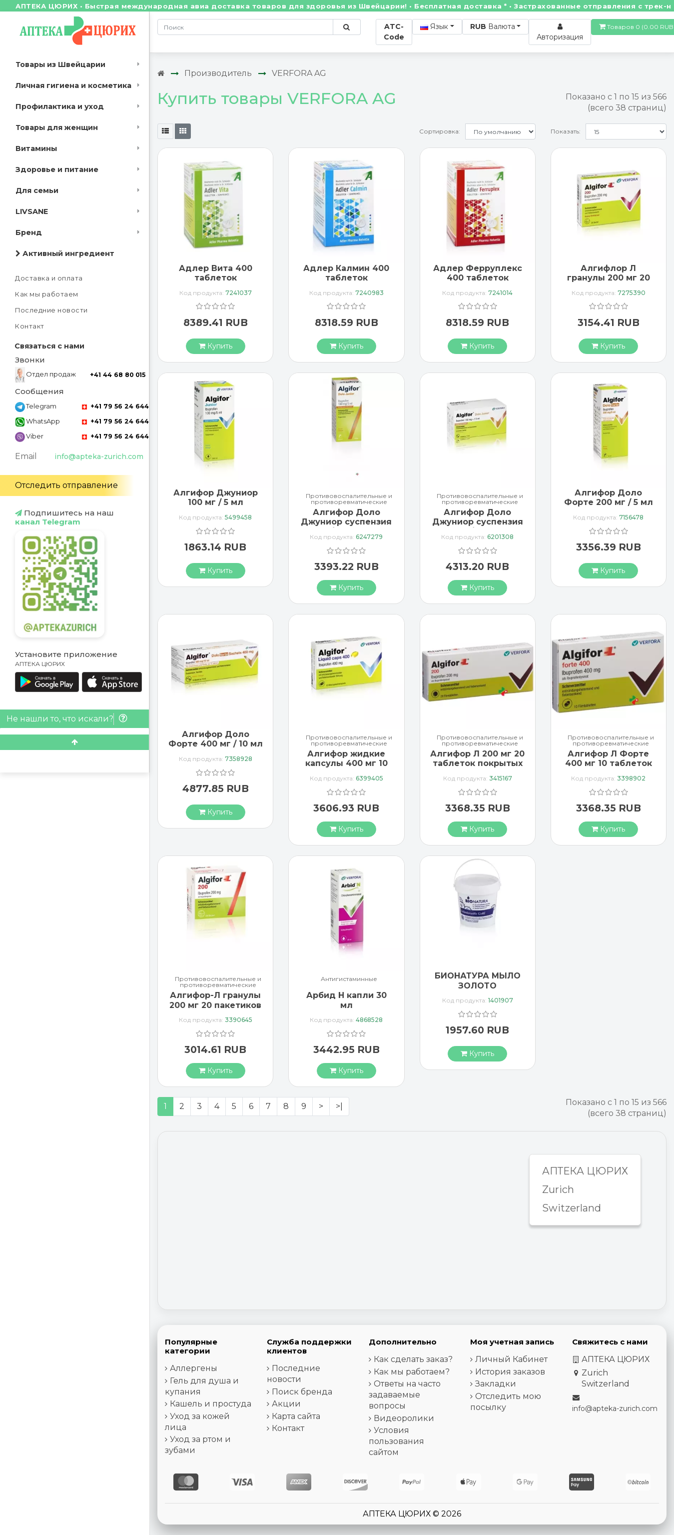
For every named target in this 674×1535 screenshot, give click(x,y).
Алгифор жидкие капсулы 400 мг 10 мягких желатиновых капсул (346, 768)
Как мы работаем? (412, 1371)
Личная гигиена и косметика (73, 85)
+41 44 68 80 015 (117, 374)
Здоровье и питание (56, 169)
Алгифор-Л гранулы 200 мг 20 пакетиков (215, 1000)
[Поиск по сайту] (346, 27)
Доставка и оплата (49, 278)
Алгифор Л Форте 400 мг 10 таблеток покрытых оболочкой (608, 768)
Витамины (36, 148)
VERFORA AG (299, 73)
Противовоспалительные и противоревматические (349, 499)
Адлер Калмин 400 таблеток (346, 273)
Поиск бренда (302, 1391)
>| (339, 1106)
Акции (286, 1403)
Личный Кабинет (511, 1359)
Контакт (29, 326)
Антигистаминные (349, 979)
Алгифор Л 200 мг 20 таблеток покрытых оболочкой (477, 763)
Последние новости (51, 310)
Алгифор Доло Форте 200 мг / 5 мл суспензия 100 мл (608, 502)
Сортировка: (439, 131)
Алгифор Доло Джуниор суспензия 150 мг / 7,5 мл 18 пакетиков (477, 527)
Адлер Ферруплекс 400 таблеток (477, 273)
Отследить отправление (66, 485)
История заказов (510, 1371)
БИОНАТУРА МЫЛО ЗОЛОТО (478, 980)
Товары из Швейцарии (60, 64)
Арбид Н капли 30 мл (346, 1000)
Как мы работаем (46, 294)
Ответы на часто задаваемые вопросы (405, 1394)
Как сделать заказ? (413, 1359)
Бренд (28, 232)
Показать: (566, 131)
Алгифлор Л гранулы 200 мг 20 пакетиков (608, 278)
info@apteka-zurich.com (98, 456)
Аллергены (193, 1368)
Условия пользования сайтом (396, 1441)
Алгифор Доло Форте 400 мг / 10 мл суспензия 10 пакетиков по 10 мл (215, 749)
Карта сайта (296, 1416)
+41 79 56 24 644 (115, 406)
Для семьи (36, 190)
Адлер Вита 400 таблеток (215, 273)
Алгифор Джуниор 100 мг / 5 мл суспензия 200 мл (215, 502)
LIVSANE (31, 211)
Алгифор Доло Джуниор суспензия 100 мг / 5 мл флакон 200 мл (346, 527)
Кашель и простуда (210, 1403)
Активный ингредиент (64, 253)
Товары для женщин (56, 127)
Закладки (495, 1383)
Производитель (218, 73)
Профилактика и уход (59, 106)
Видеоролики (404, 1418)
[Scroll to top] (74, 742)
